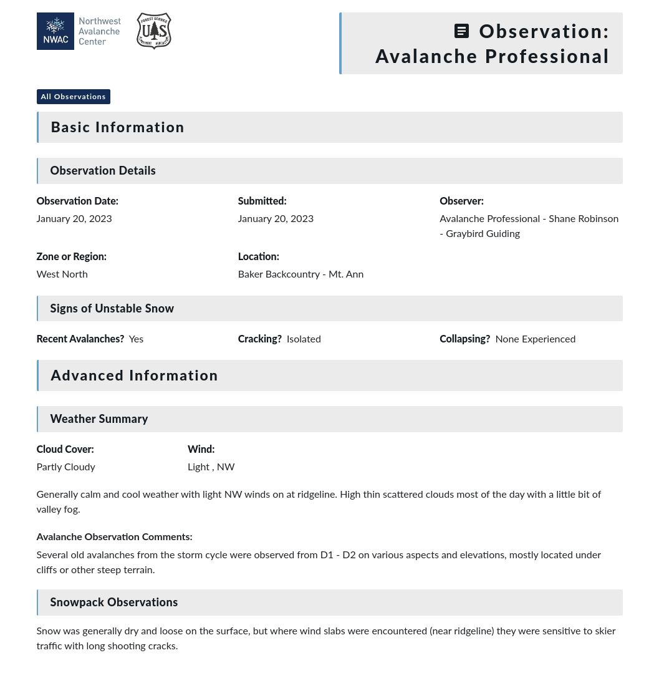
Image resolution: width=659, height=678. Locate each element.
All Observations (73, 96)
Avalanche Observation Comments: (115, 536)
